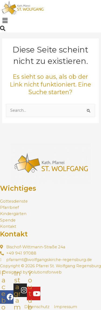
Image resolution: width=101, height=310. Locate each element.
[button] (4, 20)
